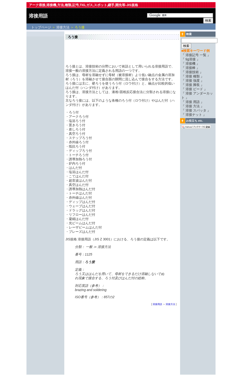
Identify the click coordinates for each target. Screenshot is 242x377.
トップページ (41, 27)
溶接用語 (38, 15)
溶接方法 (62, 27)
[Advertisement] (45, 103)
